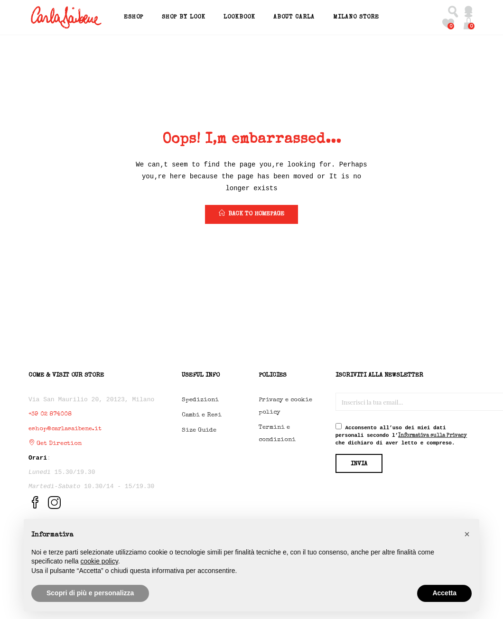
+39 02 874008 (50, 414)
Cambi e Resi (202, 415)
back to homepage (251, 213)
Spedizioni (200, 400)
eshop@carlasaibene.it (65, 429)
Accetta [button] (444, 593)
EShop (133, 17)
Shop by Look (183, 17)
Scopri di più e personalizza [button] (90, 593)
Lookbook (239, 17)
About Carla (294, 17)
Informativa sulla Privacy (432, 435)
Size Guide (199, 430)
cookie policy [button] (99, 561)
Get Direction (55, 444)
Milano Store (356, 17)
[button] (469, 23)
